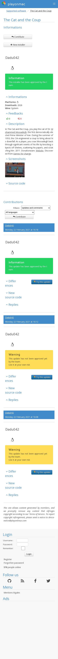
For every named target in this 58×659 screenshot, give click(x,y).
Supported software (16, 10)
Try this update (41, 281)
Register (8, 559)
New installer (18, 44)
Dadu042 (12, 57)
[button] (54, 4)
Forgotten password (14, 562)
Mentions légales (12, 592)
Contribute (18, 36)
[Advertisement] (27, 630)
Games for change (22, 153)
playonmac (13, 3)
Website (40, 150)
